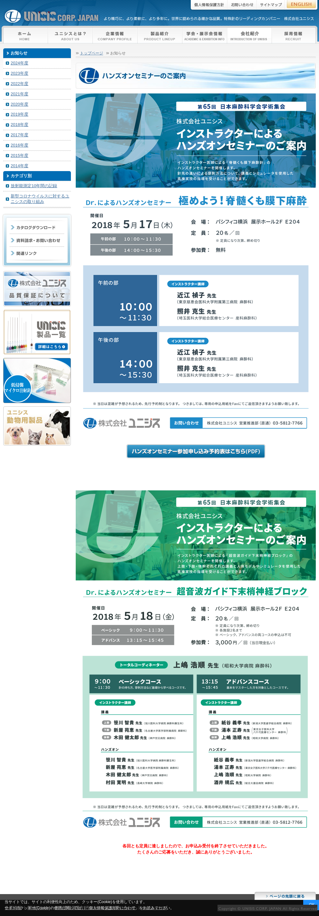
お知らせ (19, 53)
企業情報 (115, 35)
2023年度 (19, 73)
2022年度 (19, 83)
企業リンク (37, 253)
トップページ (91, 53)
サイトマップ (271, 5)
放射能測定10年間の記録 (34, 185)
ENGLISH (302, 5)
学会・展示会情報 (204, 35)
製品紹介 (160, 35)
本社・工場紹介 (249, 35)
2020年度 (19, 104)
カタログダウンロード (37, 227)
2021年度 (19, 94)
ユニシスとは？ (70, 35)
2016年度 (19, 145)
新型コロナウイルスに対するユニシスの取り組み (40, 199)
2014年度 (19, 165)
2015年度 (19, 155)
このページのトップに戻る (285, 896)
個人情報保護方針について (79, 907)
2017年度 (19, 134)
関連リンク (38, 907)
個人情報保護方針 (208, 5)
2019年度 (19, 114)
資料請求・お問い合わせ (37, 240)
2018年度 (19, 124)
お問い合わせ (242, 5)
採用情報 (294, 35)
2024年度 (19, 63)
